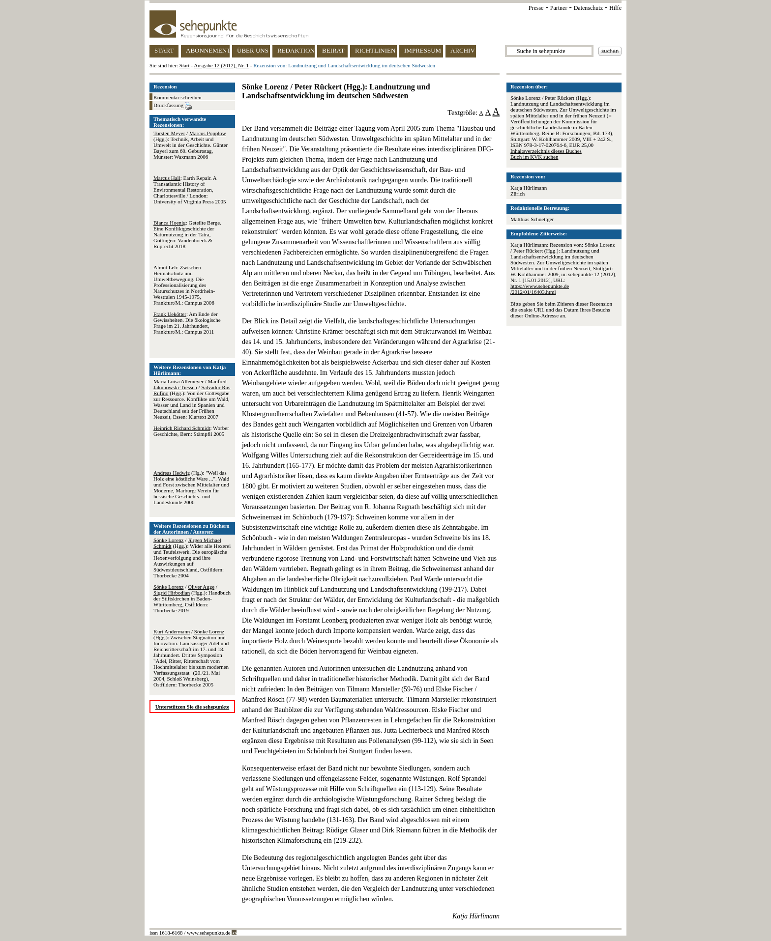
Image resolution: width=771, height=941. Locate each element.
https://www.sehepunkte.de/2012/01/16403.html (539, 289)
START (164, 50)
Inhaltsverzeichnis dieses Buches (546, 151)
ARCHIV (462, 50)
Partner (558, 7)
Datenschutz (588, 7)
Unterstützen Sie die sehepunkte (192, 707)
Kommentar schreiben (177, 97)
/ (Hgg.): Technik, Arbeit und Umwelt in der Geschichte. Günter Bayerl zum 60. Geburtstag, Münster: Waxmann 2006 (190, 145)
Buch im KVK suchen (534, 157)
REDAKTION (296, 50)
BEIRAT (333, 50)
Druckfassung (172, 106)
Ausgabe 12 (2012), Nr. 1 (221, 65)
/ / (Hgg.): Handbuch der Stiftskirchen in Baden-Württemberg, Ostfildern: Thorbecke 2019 (192, 598)
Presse (536, 7)
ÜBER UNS (252, 50)
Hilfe (615, 7)
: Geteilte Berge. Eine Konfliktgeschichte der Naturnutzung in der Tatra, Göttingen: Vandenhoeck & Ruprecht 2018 (187, 234)
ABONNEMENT (208, 50)
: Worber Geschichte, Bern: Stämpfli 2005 (191, 431)
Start (184, 65)
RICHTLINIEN (375, 50)
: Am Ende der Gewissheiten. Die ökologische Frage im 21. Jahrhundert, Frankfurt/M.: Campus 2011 (187, 323)
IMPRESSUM (422, 50)
